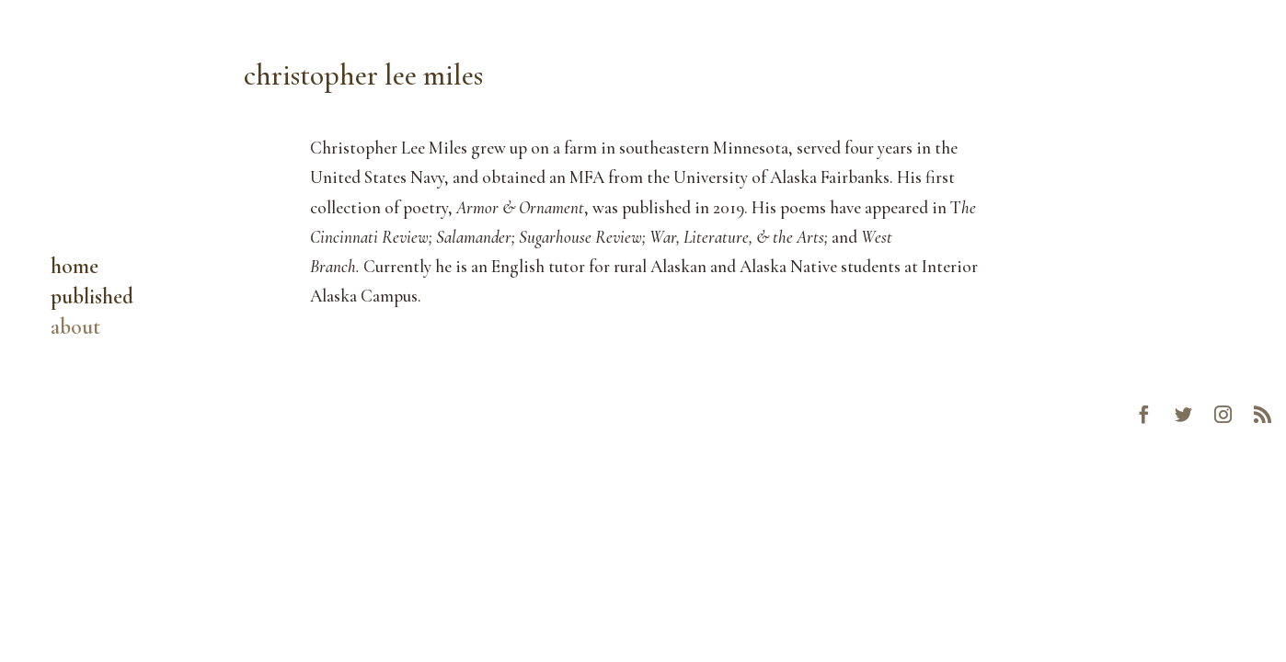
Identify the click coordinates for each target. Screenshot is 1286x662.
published (92, 300)
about (75, 330)
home (74, 270)
